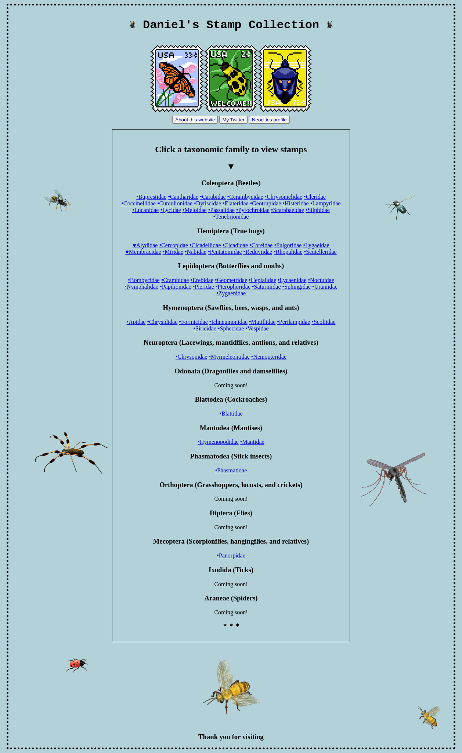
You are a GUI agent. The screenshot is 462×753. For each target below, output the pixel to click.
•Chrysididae (162, 322)
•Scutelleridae (320, 252)
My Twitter (233, 120)
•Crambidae (175, 280)
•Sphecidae (231, 328)
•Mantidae (252, 442)
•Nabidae (195, 252)
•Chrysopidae (191, 357)
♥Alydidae (145, 245)
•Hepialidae (262, 280)
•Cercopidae (173, 245)
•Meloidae (195, 210)
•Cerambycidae (245, 197)
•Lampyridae (325, 203)
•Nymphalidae (141, 287)
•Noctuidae (321, 280)
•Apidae (136, 322)
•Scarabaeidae (287, 210)
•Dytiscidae (207, 203)
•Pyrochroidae (253, 210)
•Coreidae (260, 245)
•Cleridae (315, 197)
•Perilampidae (293, 322)
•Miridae (173, 252)
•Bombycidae (143, 280)
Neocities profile (269, 120)
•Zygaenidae (231, 293)
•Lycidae (170, 210)
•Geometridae (231, 280)
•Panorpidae (231, 555)
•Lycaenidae (292, 280)
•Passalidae (221, 210)
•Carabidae (212, 197)
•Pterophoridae (233, 287)
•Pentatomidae (225, 252)
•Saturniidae (266, 287)
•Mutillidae (262, 322)
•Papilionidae (175, 287)
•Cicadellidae (205, 245)
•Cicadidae (235, 245)
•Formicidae (193, 322)
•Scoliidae (323, 322)
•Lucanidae (145, 210)
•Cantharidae (183, 197)
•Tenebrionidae (231, 216)
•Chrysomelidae (283, 197)
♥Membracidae (143, 252)
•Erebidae (201, 280)
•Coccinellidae (138, 203)
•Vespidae (256, 328)
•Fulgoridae (288, 245)
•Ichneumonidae (228, 322)
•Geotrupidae (265, 203)
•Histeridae (295, 203)
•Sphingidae (296, 287)
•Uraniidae (325, 287)
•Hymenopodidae (218, 442)
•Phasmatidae (231, 470)
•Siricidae (204, 328)
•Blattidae (230, 413)
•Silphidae (318, 210)
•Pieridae (203, 287)
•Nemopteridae (268, 357)
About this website (195, 120)
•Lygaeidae (316, 245)
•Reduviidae (257, 252)
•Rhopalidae (288, 252)
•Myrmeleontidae (229, 357)
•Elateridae (235, 203)
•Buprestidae (151, 197)
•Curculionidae (174, 203)
